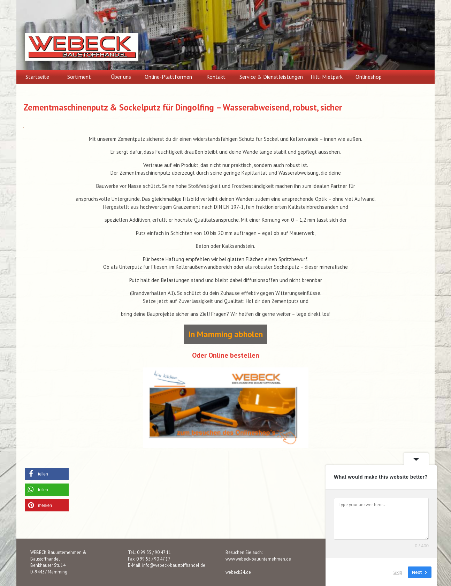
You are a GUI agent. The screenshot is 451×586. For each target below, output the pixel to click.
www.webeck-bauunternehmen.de (258, 559)
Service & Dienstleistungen (271, 76)
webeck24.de (238, 572)
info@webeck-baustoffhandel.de (173, 565)
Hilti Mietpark (327, 76)
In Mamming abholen (225, 334)
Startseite (37, 76)
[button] (47, 474)
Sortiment (79, 76)
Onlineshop (369, 76)
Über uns (121, 76)
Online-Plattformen (168, 76)
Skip (397, 571)
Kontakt (216, 76)
